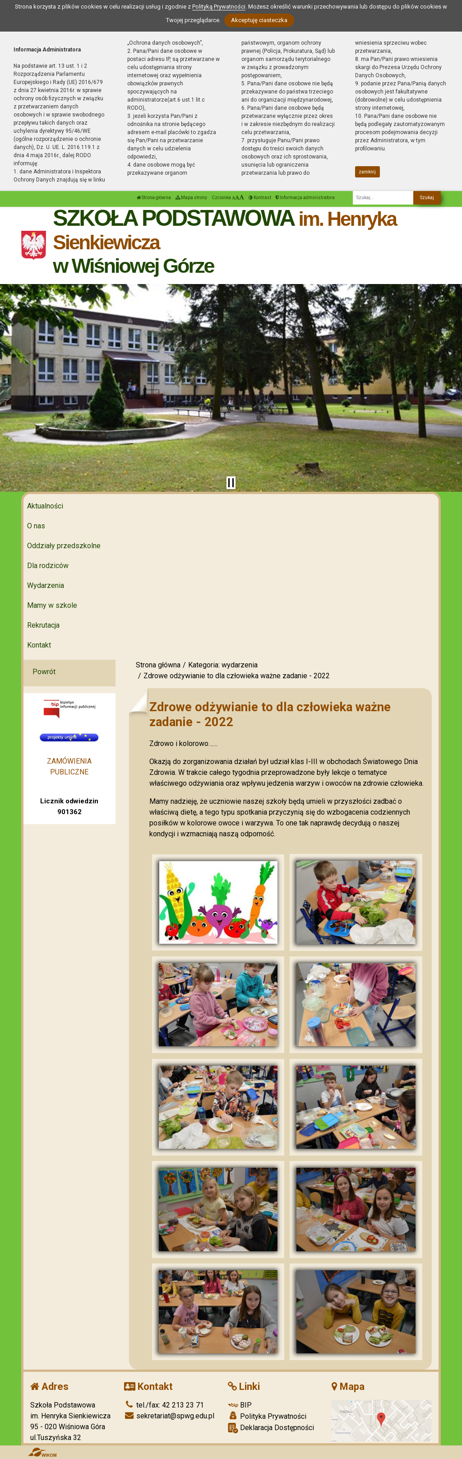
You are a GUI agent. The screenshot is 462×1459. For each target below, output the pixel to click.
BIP (240, 1405)
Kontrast (260, 197)
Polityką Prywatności (218, 6)
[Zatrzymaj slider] (231, 482)
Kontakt (39, 645)
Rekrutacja (43, 625)
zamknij (367, 171)
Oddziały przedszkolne (64, 545)
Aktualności (45, 506)
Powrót (43, 671)
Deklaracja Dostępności (271, 1428)
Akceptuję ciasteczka (259, 20)
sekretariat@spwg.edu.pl (169, 1416)
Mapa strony (191, 197)
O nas (36, 526)
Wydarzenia (45, 585)
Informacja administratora (305, 197)
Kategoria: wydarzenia (223, 665)
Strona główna (154, 197)
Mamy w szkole (52, 605)
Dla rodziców (48, 565)
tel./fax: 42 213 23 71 (164, 1405)
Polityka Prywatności (267, 1416)
